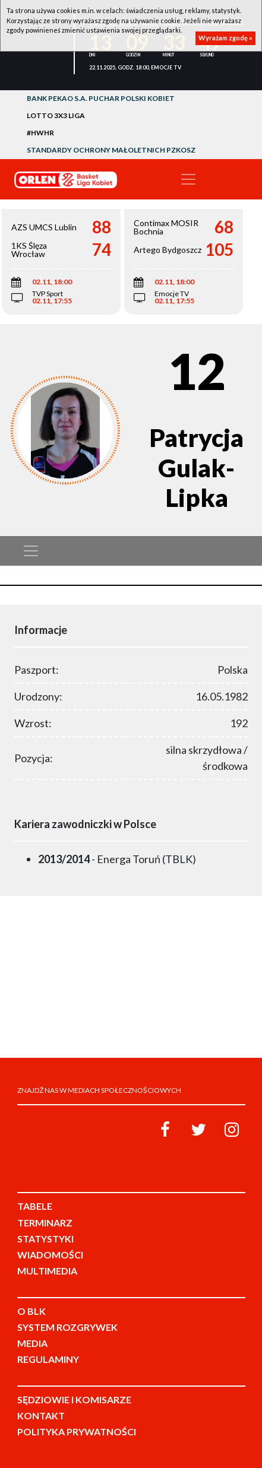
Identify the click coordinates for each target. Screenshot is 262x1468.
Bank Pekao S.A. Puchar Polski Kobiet (101, 98)
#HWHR (40, 132)
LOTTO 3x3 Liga (56, 115)
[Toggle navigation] (188, 179)
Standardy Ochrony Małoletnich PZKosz (111, 149)
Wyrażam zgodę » (225, 38)
